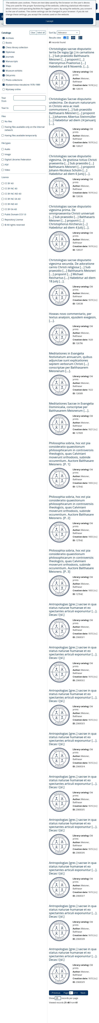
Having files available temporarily (21, 135)
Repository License (14, 219)
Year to (5, 108)
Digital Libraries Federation (18, 159)
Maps (8, 66)
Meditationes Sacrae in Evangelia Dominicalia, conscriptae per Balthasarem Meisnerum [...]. (71, 406)
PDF (7, 164)
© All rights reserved (15, 224)
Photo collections (14, 80)
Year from (4, 99)
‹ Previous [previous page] (55, 992)
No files (8, 121)
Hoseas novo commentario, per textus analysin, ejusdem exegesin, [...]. (72, 317)
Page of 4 (70, 992)
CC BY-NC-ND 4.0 (13, 193)
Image (8, 154)
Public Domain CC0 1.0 (15, 214)
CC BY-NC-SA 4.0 (12, 198)
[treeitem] (24, 38)
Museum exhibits (14, 70)
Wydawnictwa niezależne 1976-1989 (23, 84)
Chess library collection (17, 47)
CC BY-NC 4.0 (11, 188)
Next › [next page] (83, 992)
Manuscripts (12, 61)
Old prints (10, 75)
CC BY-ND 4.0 (11, 204)
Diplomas (10, 52)
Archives (10, 38)
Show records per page (63, 998)
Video (7, 169)
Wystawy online (13, 89)
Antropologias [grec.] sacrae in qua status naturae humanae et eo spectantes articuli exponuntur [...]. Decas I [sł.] (73, 609)
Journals (10, 56)
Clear (33, 32)
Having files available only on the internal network (24, 128)
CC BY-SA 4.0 (11, 209)
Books (9, 42)
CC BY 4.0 (9, 183)
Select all (41, 32)
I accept (49, 21)
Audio (7, 149)
